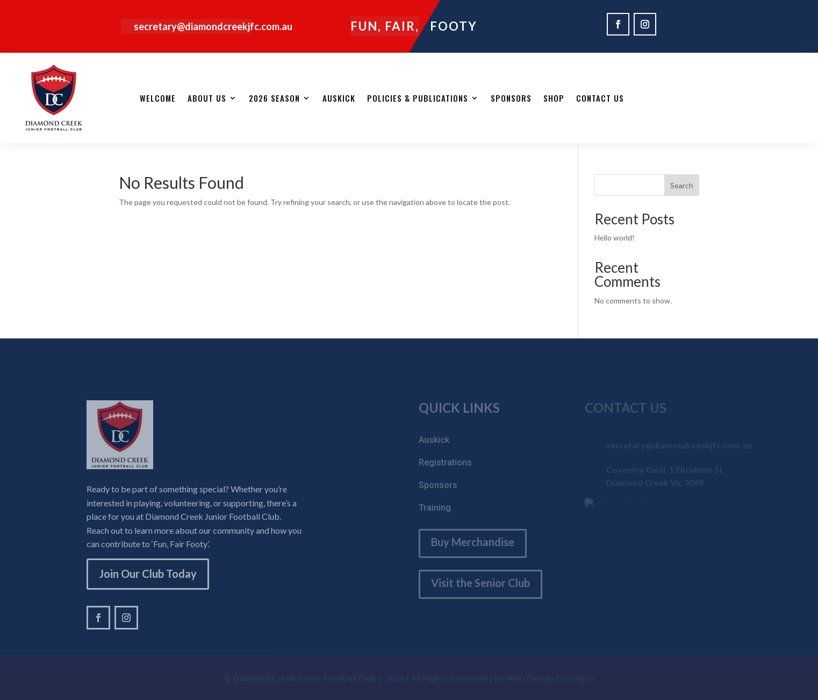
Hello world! (614, 237)
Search (681, 185)
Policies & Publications (417, 98)
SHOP (553, 98)
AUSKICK (338, 98)
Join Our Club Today (148, 573)
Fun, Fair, (384, 26)
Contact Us (600, 98)
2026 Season (274, 98)
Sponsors (511, 98)
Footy (453, 26)
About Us (207, 98)
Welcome (158, 98)
